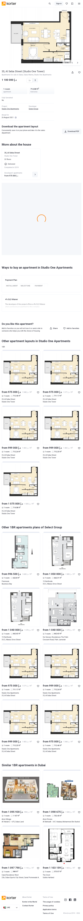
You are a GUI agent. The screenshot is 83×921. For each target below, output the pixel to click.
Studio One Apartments (10, 109)
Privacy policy (48, 906)
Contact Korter (28, 906)
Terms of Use (48, 913)
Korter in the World (29, 902)
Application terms (50, 909)
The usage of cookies (51, 902)
